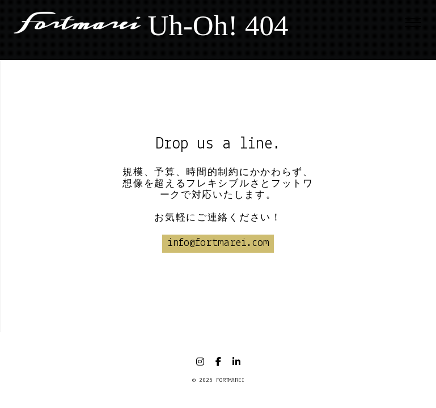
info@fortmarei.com (218, 243)
